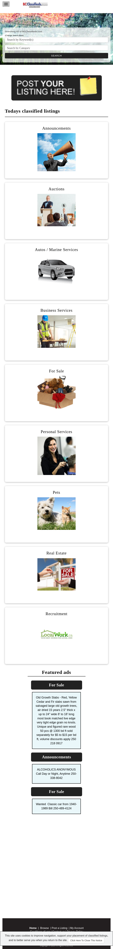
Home (33, 928)
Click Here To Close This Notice (86, 940)
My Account (77, 928)
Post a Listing (59, 928)
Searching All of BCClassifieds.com (23, 31)
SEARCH (56, 55)
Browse (44, 928)
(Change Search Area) (14, 35)
